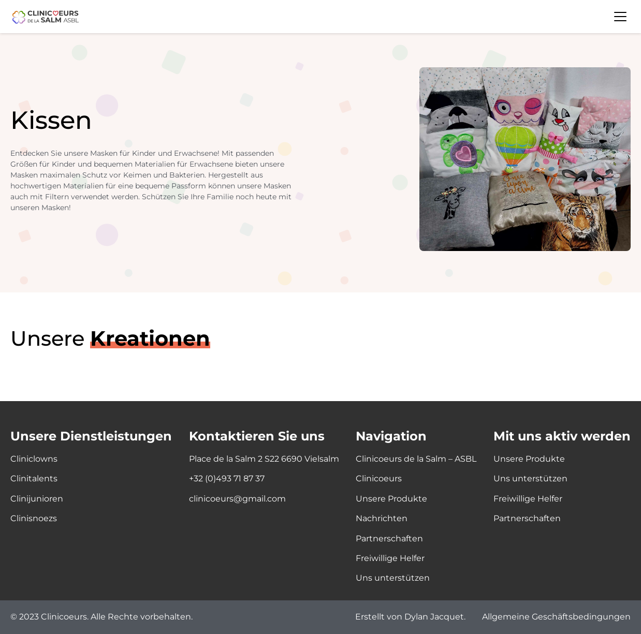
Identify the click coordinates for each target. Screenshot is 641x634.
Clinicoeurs (379, 478)
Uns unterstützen (393, 578)
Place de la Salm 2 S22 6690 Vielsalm (264, 459)
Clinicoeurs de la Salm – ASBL (416, 459)
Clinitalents (33, 478)
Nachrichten (381, 518)
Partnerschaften (389, 538)
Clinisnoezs (33, 518)
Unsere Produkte (391, 499)
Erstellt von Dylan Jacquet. (410, 617)
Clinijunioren (36, 499)
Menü (620, 16)
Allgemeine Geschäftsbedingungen (556, 617)
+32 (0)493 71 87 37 (227, 478)
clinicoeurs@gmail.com (237, 499)
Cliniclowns (33, 459)
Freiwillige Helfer (390, 558)
